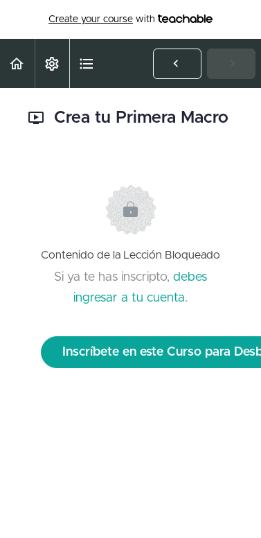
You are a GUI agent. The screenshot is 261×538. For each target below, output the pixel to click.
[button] (17, 63)
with (130, 19)
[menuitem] (52, 63)
